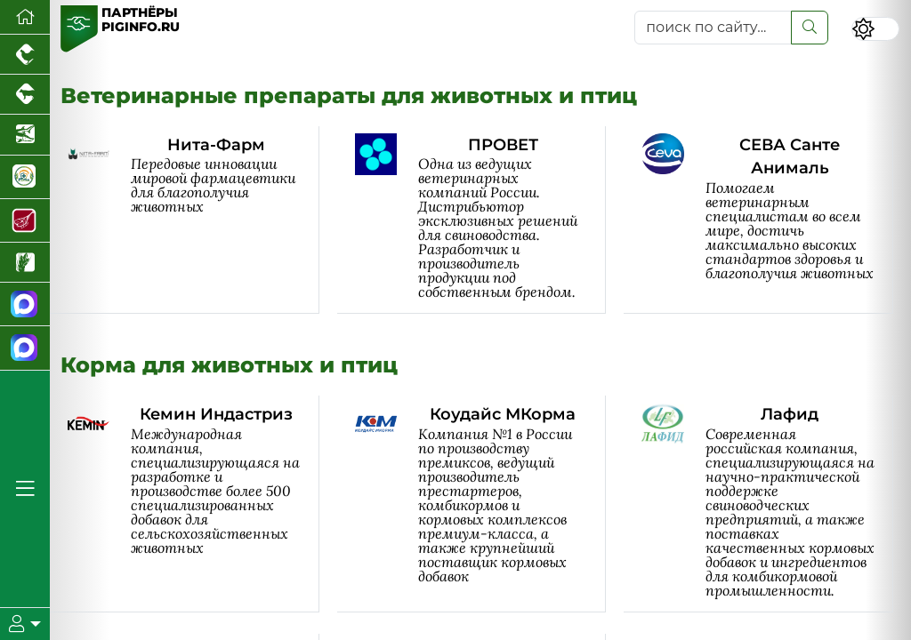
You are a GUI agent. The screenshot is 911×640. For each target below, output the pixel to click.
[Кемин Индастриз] (193, 504)
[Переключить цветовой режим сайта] (875, 29)
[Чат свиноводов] (25, 348)
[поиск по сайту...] (713, 27)
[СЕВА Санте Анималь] (767, 220)
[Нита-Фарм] (193, 220)
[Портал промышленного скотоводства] (25, 95)
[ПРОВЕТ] (481, 220)
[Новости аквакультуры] (25, 135)
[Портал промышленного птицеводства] (25, 55)
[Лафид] (767, 504)
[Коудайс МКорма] (481, 504)
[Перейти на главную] (25, 17)
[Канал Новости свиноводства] (25, 304)
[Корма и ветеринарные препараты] (25, 177)
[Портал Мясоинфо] (25, 221)
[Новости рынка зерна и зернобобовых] (25, 263)
